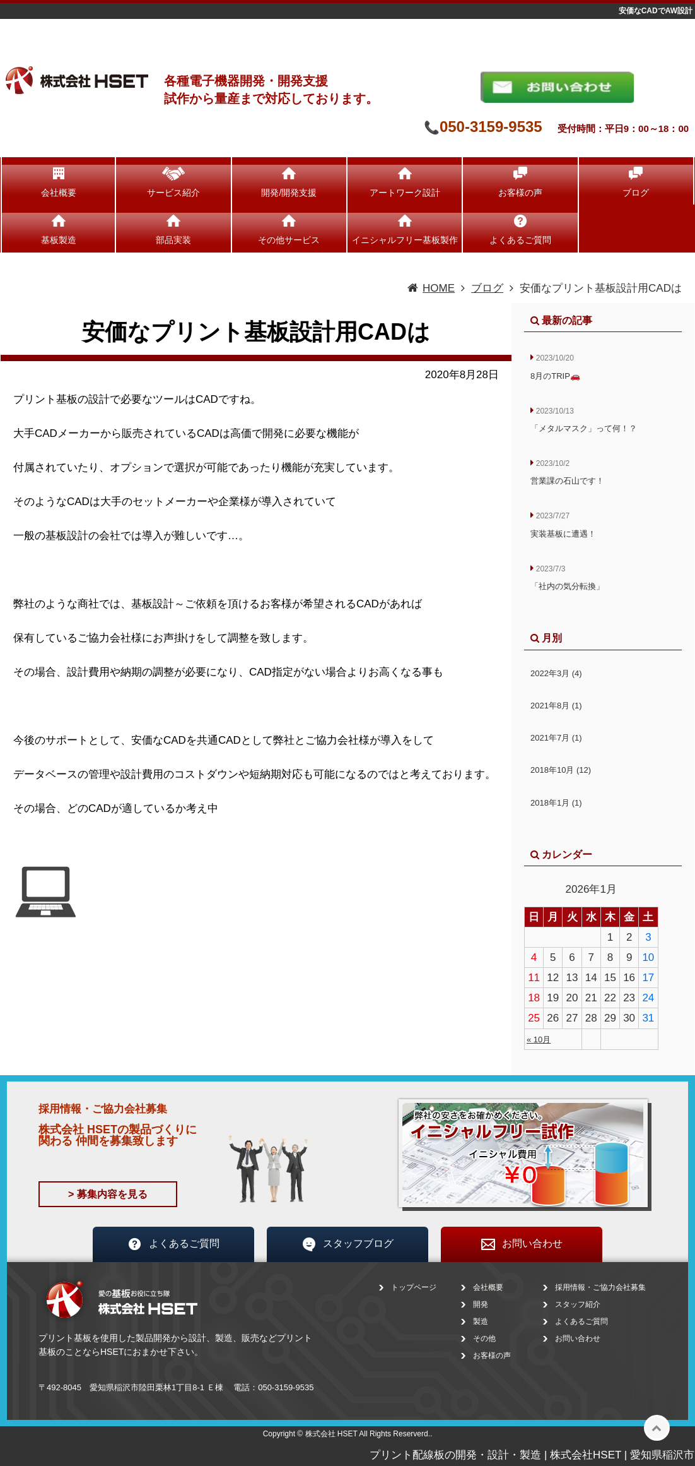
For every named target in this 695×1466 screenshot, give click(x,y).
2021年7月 (556, 737)
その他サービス (289, 240)
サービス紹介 (173, 193)
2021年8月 (556, 705)
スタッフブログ (347, 1244)
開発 (480, 1304)
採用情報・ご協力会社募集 (600, 1287)
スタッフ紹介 (577, 1304)
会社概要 (58, 193)
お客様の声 (520, 193)
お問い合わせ (522, 1244)
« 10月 (539, 1039)
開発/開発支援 (289, 193)
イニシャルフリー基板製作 (405, 240)
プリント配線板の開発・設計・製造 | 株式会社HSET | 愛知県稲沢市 (532, 1455)
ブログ (635, 193)
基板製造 (58, 240)
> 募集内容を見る (108, 1194)
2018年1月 (556, 802)
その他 (484, 1338)
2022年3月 (556, 673)
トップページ (413, 1287)
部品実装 (173, 240)
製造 (480, 1321)
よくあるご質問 (520, 240)
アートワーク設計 (405, 193)
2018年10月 (560, 770)
